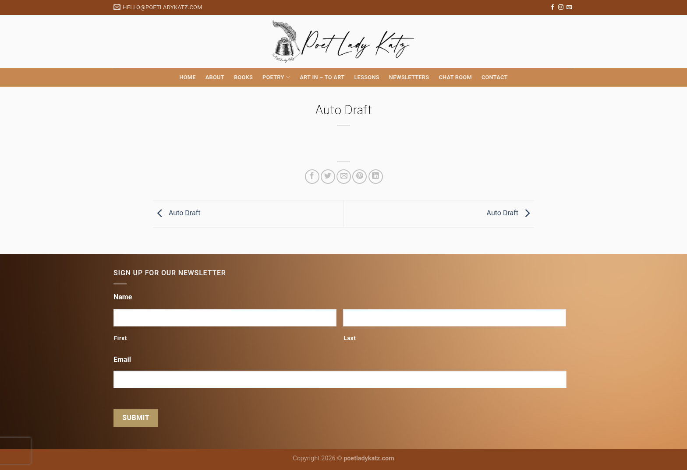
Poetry (276, 77)
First (120, 338)
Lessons (366, 77)
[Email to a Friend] (343, 176)
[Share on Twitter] (328, 176)
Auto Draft (176, 213)
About (214, 77)
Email (122, 359)
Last (350, 338)
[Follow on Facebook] (552, 7)
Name (122, 297)
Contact (495, 77)
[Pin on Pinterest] (359, 176)
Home (187, 77)
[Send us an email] (569, 7)
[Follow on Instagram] (560, 7)
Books (243, 77)
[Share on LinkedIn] (375, 176)
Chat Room (455, 77)
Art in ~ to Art (322, 77)
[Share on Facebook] (312, 176)
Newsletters (409, 77)
